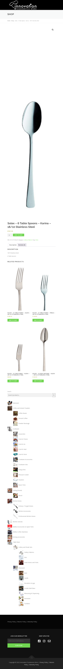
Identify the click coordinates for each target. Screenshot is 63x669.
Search (9, 391)
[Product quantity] (10, 235)
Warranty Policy (34, 664)
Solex (36, 240)
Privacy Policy (44, 662)
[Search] (54, 395)
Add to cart (19, 235)
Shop (12, 20)
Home (8, 20)
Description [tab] (13, 245)
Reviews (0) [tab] (21, 245)
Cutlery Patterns (28, 240)
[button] (52, 29)
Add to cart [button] (13, 320)
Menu (53, 3)
